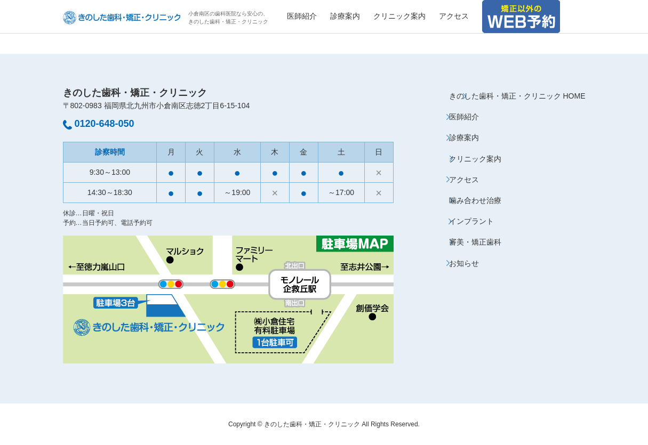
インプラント (471, 221)
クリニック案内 (399, 16)
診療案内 (345, 16)
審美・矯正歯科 (475, 242)
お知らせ (464, 263)
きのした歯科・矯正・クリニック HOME (517, 96)
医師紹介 (302, 16)
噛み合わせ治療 (475, 200)
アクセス (454, 16)
